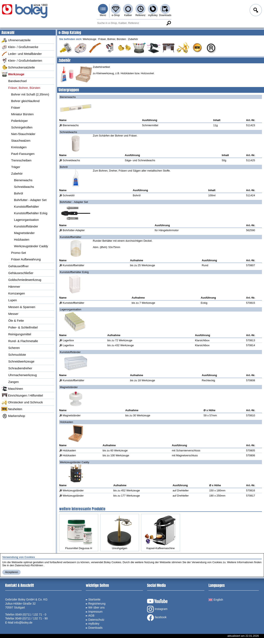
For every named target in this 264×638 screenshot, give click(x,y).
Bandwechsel (17, 81)
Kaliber (128, 15)
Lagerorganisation (26, 219)
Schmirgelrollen (21, 127)
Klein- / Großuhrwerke (19, 47)
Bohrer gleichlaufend (25, 101)
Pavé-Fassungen (22, 153)
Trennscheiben (21, 160)
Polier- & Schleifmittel (23, 327)
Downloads (165, 15)
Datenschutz (96, 619)
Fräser (15, 107)
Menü (103, 15)
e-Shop (116, 15)
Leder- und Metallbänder (21, 53)
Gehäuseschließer (20, 273)
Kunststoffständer (26, 226)
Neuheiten (11, 409)
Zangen (13, 382)
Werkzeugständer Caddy (31, 246)
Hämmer (14, 286)
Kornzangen (16, 293)
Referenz (141, 15)
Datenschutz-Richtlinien (29, 565)
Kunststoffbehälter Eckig (30, 213)
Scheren (14, 348)
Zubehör (17, 173)
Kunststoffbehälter (26, 206)
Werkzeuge (12, 74)
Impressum (95, 611)
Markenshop (13, 415)
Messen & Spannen (21, 307)
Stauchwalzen (20, 140)
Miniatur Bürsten (22, 114)
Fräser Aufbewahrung (26, 259)
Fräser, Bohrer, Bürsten (24, 87)
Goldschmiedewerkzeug (24, 279)
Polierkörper (19, 120)
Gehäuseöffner (18, 266)
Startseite (94, 599)
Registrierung (96, 603)
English (216, 599)
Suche (168, 23)
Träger (15, 167)
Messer (13, 313)
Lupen (12, 300)
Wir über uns (96, 607)
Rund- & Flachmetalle (23, 341)
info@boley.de (23, 622)
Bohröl (18, 193)
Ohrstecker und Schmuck (22, 402)
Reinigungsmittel (19, 334)
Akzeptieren (11, 572)
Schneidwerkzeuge (21, 361)
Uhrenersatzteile (16, 40)
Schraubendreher (20, 368)
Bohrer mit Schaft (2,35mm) (30, 94)
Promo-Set (18, 252)
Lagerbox (68, 340)
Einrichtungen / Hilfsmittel (22, 395)
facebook (157, 617)
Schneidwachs (24, 186)
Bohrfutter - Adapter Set (30, 200)
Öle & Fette (16, 320)
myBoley (153, 15)
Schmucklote (17, 354)
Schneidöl (68, 195)
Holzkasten (21, 239)
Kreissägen (19, 147)
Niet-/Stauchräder (23, 134)
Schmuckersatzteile (18, 67)
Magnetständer (24, 233)
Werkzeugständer (73, 490)
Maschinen (12, 388)
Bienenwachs (23, 180)
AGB (91, 615)
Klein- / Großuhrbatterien (21, 60)
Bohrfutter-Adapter (74, 230)
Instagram (157, 609)
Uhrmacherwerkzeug (22, 375)
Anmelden (255, 11)
